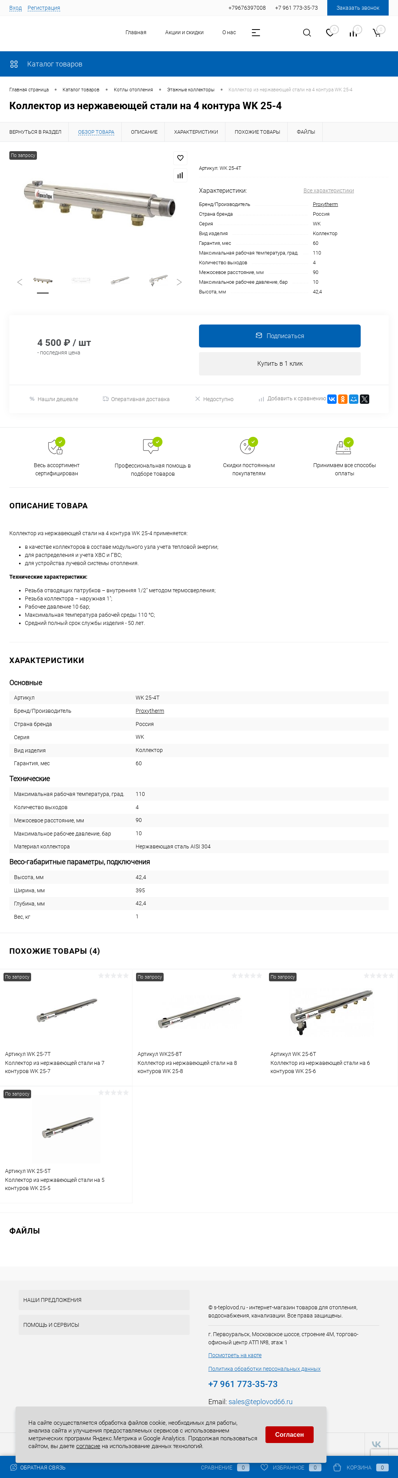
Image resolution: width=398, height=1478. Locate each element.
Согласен (289, 1434)
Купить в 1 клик (280, 364)
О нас (229, 32)
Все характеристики (329, 190)
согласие (88, 1445)
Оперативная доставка (136, 399)
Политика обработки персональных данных (264, 1369)
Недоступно (214, 399)
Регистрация (44, 8)
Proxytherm (325, 204)
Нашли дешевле (53, 399)
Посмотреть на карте (235, 1355)
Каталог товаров (45, 64)
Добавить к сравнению (292, 399)
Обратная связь (37, 1467)
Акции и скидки (184, 32)
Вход (15, 8)
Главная (136, 32)
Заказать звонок (358, 8)
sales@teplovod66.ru (261, 1402)
